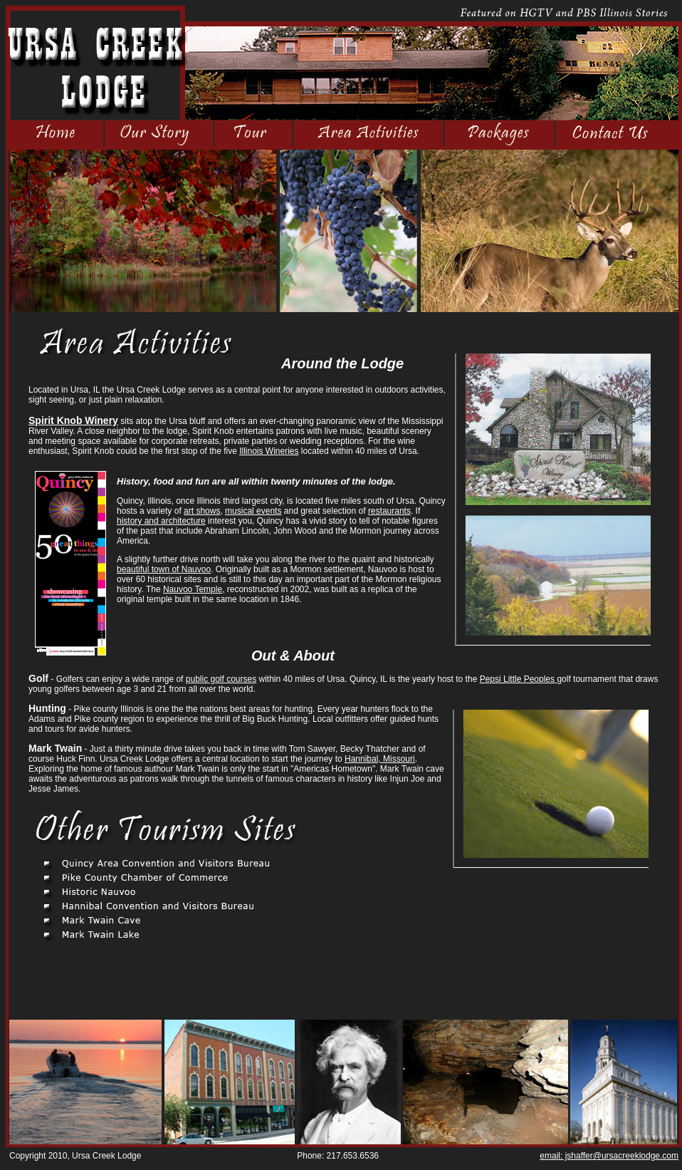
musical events (253, 511)
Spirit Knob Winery (73, 420)
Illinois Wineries (268, 451)
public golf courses (221, 679)
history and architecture (161, 521)
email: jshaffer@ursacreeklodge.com (609, 1156)
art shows (202, 511)
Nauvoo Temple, (194, 589)
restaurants (389, 511)
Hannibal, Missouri (380, 759)
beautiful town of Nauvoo (164, 569)
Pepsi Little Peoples (518, 679)
